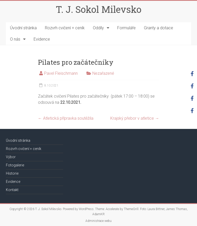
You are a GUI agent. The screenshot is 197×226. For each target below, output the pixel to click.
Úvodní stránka (23, 27)
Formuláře (126, 27)
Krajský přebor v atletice (134, 118)
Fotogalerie (15, 165)
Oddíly (98, 27)
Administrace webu (98, 221)
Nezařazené (103, 73)
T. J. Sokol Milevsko (98, 9)
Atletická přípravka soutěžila (65, 118)
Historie (12, 173)
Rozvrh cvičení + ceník (65, 27)
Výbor (11, 157)
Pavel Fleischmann (61, 73)
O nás (15, 39)
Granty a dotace (158, 27)
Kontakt (12, 190)
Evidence (42, 39)
